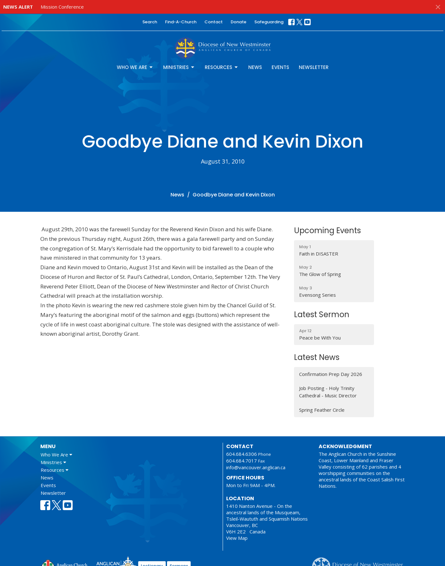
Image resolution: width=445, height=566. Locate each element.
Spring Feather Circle (322, 410)
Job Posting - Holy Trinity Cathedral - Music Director (328, 392)
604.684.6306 (241, 454)
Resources (222, 67)
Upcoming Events (327, 230)
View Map (237, 538)
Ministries (179, 67)
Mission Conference (62, 7)
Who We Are (135, 67)
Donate (238, 22)
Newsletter (314, 67)
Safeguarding (268, 22)
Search (149, 22)
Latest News (316, 357)
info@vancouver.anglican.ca (255, 467)
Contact (213, 22)
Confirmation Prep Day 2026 (330, 374)
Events (280, 67)
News (255, 67)
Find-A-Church (180, 22)
